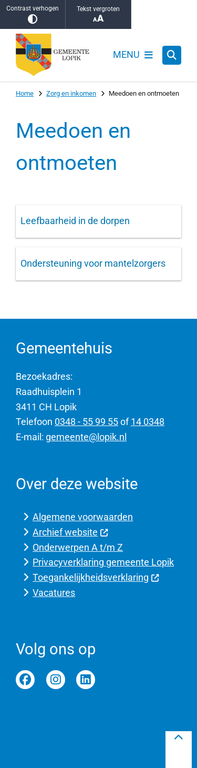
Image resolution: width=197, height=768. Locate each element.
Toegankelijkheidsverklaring (96, 577)
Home (25, 93)
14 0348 (147, 421)
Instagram (55, 679)
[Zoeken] (171, 54)
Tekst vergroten (98, 14)
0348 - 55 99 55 (86, 421)
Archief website (70, 532)
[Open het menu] (133, 55)
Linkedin (85, 679)
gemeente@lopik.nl (86, 436)
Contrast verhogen (32, 14)
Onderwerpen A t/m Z (78, 547)
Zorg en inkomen (71, 93)
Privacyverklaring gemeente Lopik (103, 562)
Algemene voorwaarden (83, 516)
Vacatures (54, 592)
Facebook (25, 679)
